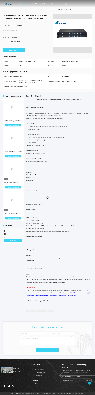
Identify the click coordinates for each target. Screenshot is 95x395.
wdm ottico (33, 311)
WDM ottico (51, 311)
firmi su (87, 380)
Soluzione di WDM (18, 10)
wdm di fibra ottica (42, 311)
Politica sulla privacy (16, 393)
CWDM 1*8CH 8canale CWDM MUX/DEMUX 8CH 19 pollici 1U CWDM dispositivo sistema (13, 215)
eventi (51, 4)
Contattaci (43, 4)
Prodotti (26, 4)
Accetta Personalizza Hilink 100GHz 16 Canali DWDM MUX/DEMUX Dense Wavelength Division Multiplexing (13, 122)
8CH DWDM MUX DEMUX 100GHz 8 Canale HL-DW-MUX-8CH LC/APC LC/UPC (12, 184)
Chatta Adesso (14, 50)
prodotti (10, 10)
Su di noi (34, 4)
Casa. (18, 4)
